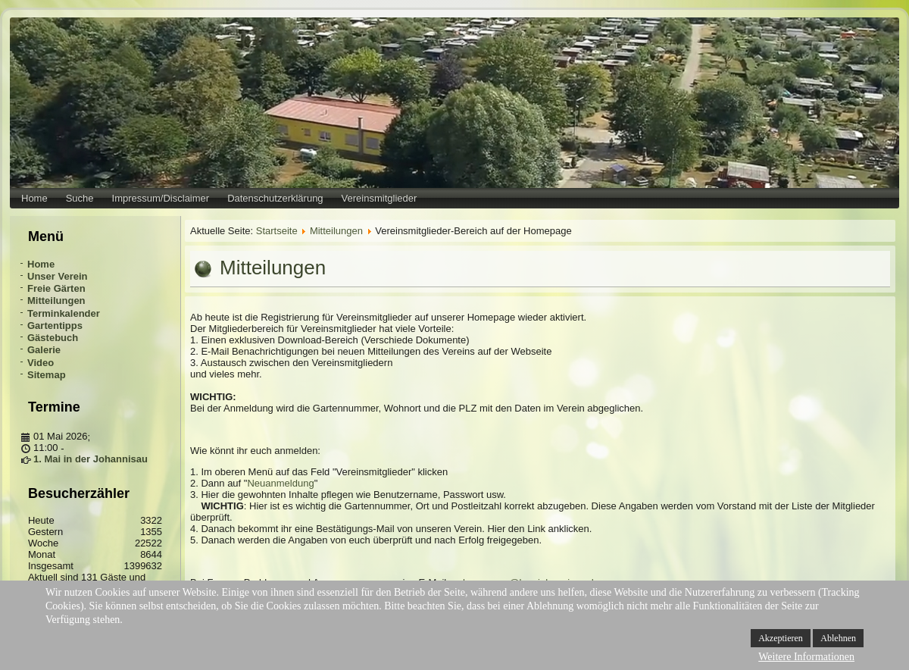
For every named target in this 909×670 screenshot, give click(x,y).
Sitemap (46, 374)
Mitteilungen (56, 300)
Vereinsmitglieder (379, 198)
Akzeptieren (780, 638)
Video (40, 362)
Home (34, 198)
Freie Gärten (56, 288)
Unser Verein (57, 276)
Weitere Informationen (806, 656)
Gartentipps (55, 325)
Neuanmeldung (280, 483)
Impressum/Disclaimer (161, 198)
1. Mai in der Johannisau (90, 459)
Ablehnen (838, 638)
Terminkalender (63, 313)
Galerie (44, 349)
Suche (80, 198)
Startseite (277, 230)
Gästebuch (52, 337)
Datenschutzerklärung (275, 198)
